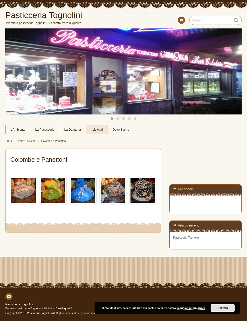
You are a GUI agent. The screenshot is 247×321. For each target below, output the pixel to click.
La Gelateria (72, 129)
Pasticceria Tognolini (186, 237)
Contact (181, 21)
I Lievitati (97, 129)
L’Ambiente (17, 129)
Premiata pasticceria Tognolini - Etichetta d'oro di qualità (38, 308)
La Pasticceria (44, 129)
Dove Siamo (121, 129)
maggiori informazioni (191, 308)
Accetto (222, 308)
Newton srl (89, 313)
